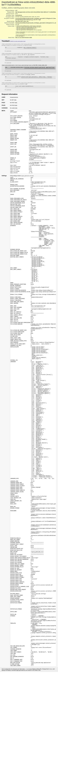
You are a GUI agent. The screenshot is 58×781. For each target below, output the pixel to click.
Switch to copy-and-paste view (17, 43)
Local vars (8, 53)
